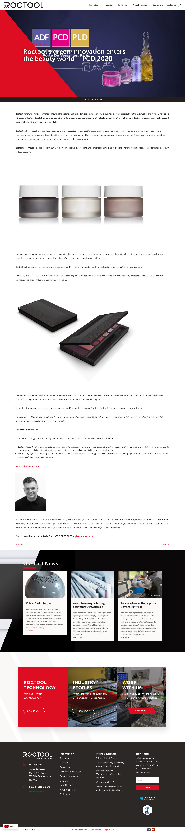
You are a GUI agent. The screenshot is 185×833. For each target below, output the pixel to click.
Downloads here (36, 791)
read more (30, 631)
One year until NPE (105, 782)
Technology (94, 5)
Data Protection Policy (70, 771)
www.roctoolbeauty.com (27, 466)
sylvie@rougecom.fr (83, 536)
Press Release (35, 45)
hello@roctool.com (39, 787)
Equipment (122, 5)
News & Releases (140, 5)
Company (157, 5)
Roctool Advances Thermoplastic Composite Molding (108, 774)
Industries (108, 5)
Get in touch (141, 711)
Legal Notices (66, 785)
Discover (33, 711)
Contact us (171, 5)
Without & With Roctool (38, 603)
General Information (69, 776)
